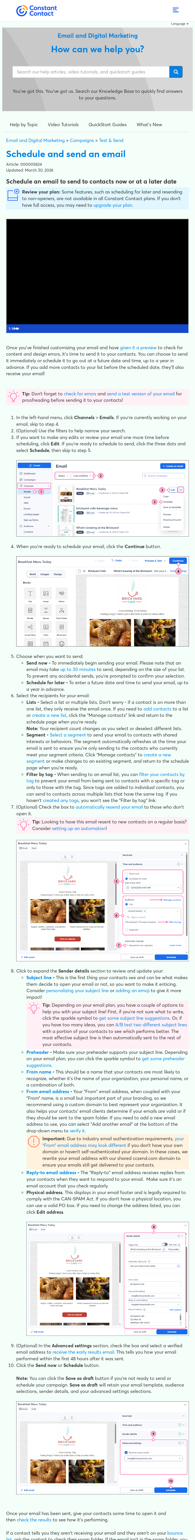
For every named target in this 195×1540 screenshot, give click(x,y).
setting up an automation (79, 828)
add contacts (157, 709)
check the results (34, 1520)
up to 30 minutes (78, 669)
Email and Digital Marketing (35, 140)
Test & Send (111, 140)
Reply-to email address (51, 1172)
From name (38, 1072)
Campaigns (82, 140)
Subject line (39, 977)
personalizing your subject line (77, 990)
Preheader (37, 1052)
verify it (77, 1131)
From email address (47, 1091)
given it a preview (138, 348)
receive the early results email (83, 1352)
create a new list (49, 715)
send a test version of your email (141, 394)
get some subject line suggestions (134, 1018)
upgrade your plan (112, 205)
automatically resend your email (109, 807)
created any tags (61, 800)
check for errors (80, 394)
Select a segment (68, 735)
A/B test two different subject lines (151, 1025)
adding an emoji (133, 990)
